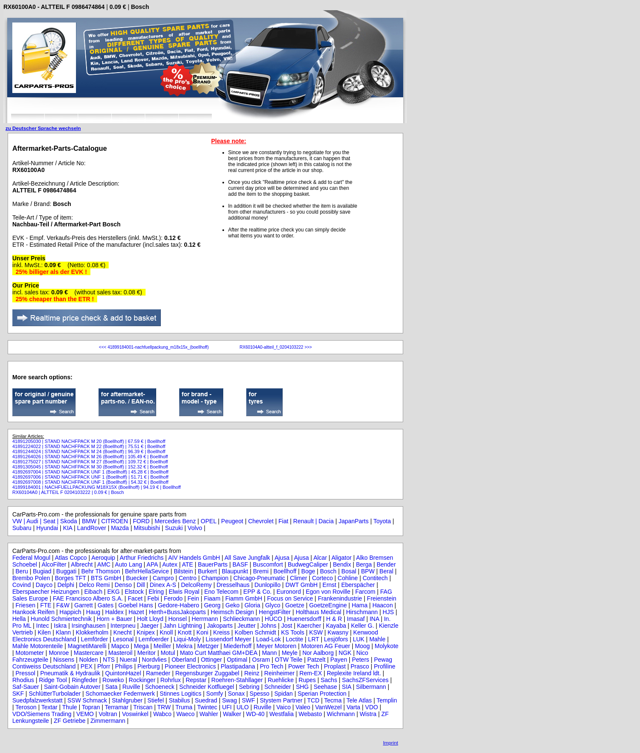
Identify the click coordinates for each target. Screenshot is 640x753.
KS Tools (292, 632)
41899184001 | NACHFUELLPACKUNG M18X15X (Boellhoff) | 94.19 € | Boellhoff (96, 487)
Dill (141, 584)
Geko (232, 605)
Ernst (330, 584)
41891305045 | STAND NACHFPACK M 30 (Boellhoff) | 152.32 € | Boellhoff (90, 466)
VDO (371, 707)
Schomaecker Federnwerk (120, 693)
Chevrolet (261, 521)
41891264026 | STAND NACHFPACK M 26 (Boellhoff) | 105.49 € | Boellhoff (90, 456)
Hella (19, 618)
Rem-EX (311, 673)
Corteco (322, 578)
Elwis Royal (183, 591)
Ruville (131, 686)
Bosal (348, 571)
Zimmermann (107, 720)
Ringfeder (85, 680)
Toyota (382, 521)
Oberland (183, 659)
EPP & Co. (257, 591)
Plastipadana (238, 666)
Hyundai (47, 528)
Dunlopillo (268, 584)
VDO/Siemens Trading (41, 714)
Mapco (120, 646)
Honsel (177, 618)
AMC (103, 564)
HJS (388, 612)
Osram (261, 659)
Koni (202, 632)
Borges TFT (70, 578)
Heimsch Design (232, 612)
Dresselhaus (233, 584)
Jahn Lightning (182, 625)
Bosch (328, 571)
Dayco (44, 584)
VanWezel (328, 707)
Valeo (302, 707)
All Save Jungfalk (247, 557)
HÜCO (273, 618)
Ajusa (282, 557)
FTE (45, 605)
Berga (364, 564)
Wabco (162, 714)
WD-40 (255, 714)
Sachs (328, 680)
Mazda (120, 528)
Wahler (208, 714)
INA (374, 618)
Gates (105, 605)
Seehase (325, 686)
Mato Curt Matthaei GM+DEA (218, 652)
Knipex (146, 632)
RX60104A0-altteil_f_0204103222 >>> (275, 347)
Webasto (310, 714)
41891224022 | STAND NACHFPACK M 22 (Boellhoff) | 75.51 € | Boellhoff (89, 446)
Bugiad (42, 571)
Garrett (83, 605)
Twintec (207, 707)
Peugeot (232, 521)
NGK (345, 652)
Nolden (88, 659)
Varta (353, 707)
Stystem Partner (281, 700)
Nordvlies (154, 659)
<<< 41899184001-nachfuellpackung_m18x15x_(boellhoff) (154, 347)
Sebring (249, 686)
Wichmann (341, 714)
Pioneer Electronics (190, 666)
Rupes (307, 680)
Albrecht (82, 564)
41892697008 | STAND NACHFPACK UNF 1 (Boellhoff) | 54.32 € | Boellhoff (90, 482)
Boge (308, 571)
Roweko (113, 680)
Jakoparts (220, 625)
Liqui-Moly (187, 639)
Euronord (288, 591)
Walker (232, 714)
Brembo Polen (31, 578)
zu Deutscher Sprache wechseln (43, 128)
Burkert (207, 571)
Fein (193, 598)
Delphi (65, 584)
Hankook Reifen (33, 612)
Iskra (60, 625)
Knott (185, 632)
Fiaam (212, 598)
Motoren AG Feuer (325, 646)
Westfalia (281, 714)
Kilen (44, 632)
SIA (346, 686)
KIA (67, 528)
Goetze (294, 605)
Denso (123, 584)
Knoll (166, 632)
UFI (227, 707)
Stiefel (155, 700)
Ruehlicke (281, 680)
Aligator (341, 557)
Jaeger (149, 625)
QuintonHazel (123, 673)
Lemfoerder (153, 639)
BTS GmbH (106, 578)
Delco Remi (94, 584)
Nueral (128, 659)
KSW (316, 632)
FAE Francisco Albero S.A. (88, 598)
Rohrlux (170, 680)
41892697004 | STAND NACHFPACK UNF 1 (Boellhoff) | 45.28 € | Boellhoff (90, 471)
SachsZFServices (365, 680)
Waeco (186, 714)
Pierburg (149, 666)
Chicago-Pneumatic (259, 578)
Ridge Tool (53, 680)
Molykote (387, 646)
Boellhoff (284, 571)
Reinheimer (279, 673)
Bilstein (183, 571)
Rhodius (23, 680)
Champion (214, 578)
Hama (360, 605)
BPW (368, 571)
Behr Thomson (100, 571)
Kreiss (221, 632)
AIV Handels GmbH (194, 557)
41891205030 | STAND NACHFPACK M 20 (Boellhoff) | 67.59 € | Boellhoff (89, 441)
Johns (268, 625)
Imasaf (356, 618)
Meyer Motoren (276, 646)
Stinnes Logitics (180, 693)
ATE (187, 564)
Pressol (26, 673)
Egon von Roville (328, 591)
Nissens (63, 659)
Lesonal (123, 639)
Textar (49, 707)
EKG (113, 591)
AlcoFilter (54, 564)
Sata (111, 686)
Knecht (122, 632)
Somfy (214, 693)
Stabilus (179, 700)
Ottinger (211, 659)
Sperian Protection (322, 693)
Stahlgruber (127, 700)
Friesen (26, 605)
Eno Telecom (221, 591)
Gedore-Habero (178, 605)
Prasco (360, 666)
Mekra (184, 646)
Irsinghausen (89, 625)
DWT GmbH (301, 584)
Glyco (273, 605)
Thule (69, 707)
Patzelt (316, 659)
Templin (386, 700)
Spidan (283, 693)
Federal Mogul (31, 557)
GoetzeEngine (328, 605)
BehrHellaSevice (147, 571)
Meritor (146, 652)
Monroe (59, 652)
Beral (386, 571)
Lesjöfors (336, 639)
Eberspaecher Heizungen (45, 591)
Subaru (21, 528)
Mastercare (89, 652)
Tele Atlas (359, 700)
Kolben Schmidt (255, 632)
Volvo (195, 528)
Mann (269, 652)
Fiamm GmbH (243, 598)
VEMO (85, 714)
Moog (362, 646)
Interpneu (122, 625)
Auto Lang (128, 564)
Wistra (367, 714)
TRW (164, 707)
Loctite (294, 639)
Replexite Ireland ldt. (354, 673)
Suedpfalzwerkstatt (37, 700)
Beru (22, 571)
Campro (163, 578)
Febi (153, 598)
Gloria (252, 605)
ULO (242, 707)
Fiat (283, 521)
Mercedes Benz (175, 521)
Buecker (137, 578)
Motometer (30, 652)
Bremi (261, 571)
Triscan (142, 707)
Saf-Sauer (25, 686)
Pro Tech (271, 666)
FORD (141, 521)
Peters (360, 659)
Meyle (290, 652)
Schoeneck (159, 686)
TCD (313, 700)
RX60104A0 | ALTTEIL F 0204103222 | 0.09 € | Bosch (68, 492)
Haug (93, 612)
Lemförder (94, 639)
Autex (169, 564)
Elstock (134, 591)
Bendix (342, 564)
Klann (63, 632)
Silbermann (371, 686)
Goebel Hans (135, 605)
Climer (298, 578)
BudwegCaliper (308, 564)
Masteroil (120, 652)
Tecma (333, 700)
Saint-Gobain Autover (72, 686)
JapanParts (354, 521)
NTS (109, 659)
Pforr (103, 666)
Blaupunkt (235, 571)
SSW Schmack (87, 700)
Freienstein (381, 598)
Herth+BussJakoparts (177, 612)
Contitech (375, 578)
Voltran (107, 714)
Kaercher (309, 625)
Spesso (259, 693)
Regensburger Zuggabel (207, 673)
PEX (87, 666)
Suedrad (206, 700)
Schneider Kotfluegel (206, 686)
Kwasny (338, 632)
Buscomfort (268, 564)
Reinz (251, 673)
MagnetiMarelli (86, 646)
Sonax (236, 693)
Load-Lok (268, 639)
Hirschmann (362, 612)
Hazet (136, 612)
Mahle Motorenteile (37, 646)
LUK (358, 639)
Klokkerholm (92, 632)
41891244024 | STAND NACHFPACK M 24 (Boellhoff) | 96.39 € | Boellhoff (89, 451)
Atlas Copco (71, 557)
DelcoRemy (196, 584)
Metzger (208, 646)
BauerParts (212, 564)
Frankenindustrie (340, 598)
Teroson (25, 707)
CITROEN (114, 521)
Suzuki (174, 528)
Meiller (162, 646)
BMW (89, 521)
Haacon (382, 605)
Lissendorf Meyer (228, 639)
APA (151, 564)
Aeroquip (103, 557)
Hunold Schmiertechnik (61, 618)
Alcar (320, 557)
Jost (286, 625)
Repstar (195, 680)
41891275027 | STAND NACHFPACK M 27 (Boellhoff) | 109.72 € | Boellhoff (90, 461)
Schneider (277, 686)
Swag (229, 700)
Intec (42, 625)
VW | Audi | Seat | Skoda (44, 521)
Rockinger (142, 680)
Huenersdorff (304, 618)
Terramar (117, 707)
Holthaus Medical (318, 612)
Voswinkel (135, 714)
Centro (187, 578)
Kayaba (336, 625)
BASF (240, 564)
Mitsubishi (147, 528)
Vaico (283, 707)
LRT (313, 639)
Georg (212, 605)
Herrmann (205, 618)
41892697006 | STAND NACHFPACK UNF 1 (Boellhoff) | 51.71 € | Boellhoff (90, 476)
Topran (91, 707)
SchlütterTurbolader (55, 693)
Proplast (334, 666)
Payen (338, 659)
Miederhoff (238, 646)
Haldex (114, 612)
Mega (141, 646)
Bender (386, 564)
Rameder (158, 673)
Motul (167, 652)
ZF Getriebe (70, 720)
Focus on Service (290, 598)
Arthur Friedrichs (141, 557)
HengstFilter (275, 612)
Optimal (237, 659)
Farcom (365, 591)
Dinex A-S (163, 584)
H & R (334, 618)
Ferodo (173, 598)
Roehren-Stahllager (237, 680)
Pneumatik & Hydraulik (70, 673)
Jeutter (247, 625)
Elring (156, 591)
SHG (302, 686)
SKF (18, 693)
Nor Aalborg (318, 652)
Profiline (385, 666)
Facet (135, 598)
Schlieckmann (241, 618)
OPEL (208, 521)
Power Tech (303, 666)
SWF (248, 700)
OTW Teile (288, 659)
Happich (70, 612)
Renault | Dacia (313, 521)
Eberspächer (358, 584)
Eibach (93, 591)
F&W (63, 605)
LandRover (92, 528)
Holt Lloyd (150, 618)
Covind (21, 584)
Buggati (66, 571)
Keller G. (362, 625)
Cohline (348, 578)
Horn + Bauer (114, 618)
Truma (183, 707)
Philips (123, 666)
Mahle (377, 639)
